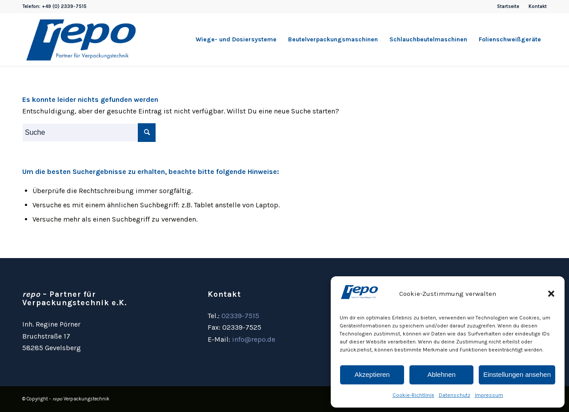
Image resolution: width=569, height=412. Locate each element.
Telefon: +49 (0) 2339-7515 (54, 6)
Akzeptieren (371, 374)
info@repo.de (253, 339)
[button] (551, 293)
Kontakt (538, 6)
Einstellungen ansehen (517, 374)
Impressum (489, 395)
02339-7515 (240, 315)
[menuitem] (508, 6)
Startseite (508, 6)
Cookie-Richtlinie (413, 395)
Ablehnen (441, 374)
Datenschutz (454, 395)
